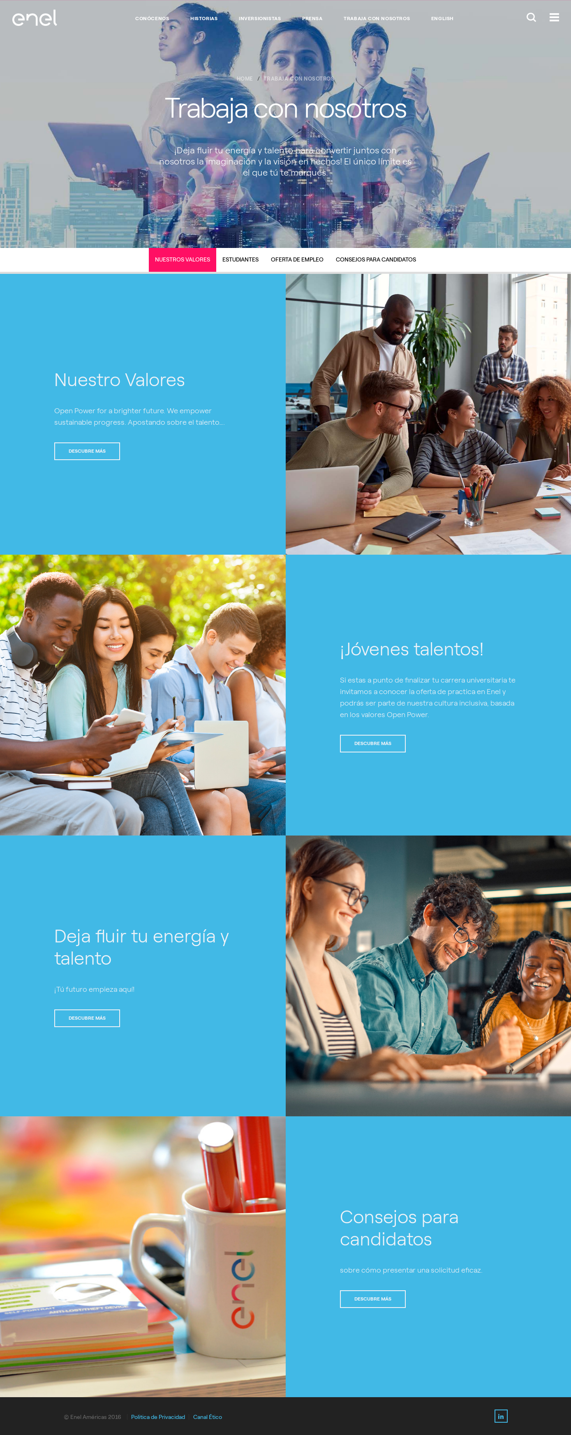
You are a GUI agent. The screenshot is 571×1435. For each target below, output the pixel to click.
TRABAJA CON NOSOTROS (377, 18)
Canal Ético (207, 1417)
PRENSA (312, 18)
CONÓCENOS (152, 18)
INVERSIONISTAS (260, 18)
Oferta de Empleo (297, 259)
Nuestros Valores (182, 259)
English (442, 18)
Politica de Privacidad (158, 1417)
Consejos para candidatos (376, 259)
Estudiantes (240, 259)
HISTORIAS (203, 18)
